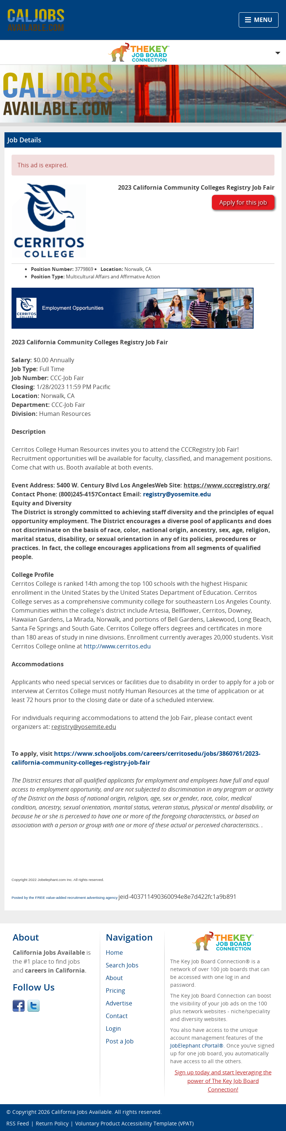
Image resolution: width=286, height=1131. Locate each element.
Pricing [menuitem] (115, 990)
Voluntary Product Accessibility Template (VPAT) (134, 1123)
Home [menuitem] (114, 952)
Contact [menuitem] (117, 1016)
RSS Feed (17, 1123)
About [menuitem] (114, 978)
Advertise (119, 1003)
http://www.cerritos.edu (117, 646)
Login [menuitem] (113, 1028)
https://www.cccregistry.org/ (227, 485)
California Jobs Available (81, 1111)
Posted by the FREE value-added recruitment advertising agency (65, 897)
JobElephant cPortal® (196, 1045)
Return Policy (52, 1123)
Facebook (19, 1006)
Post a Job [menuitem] (120, 1041)
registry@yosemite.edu (177, 494)
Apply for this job (243, 202)
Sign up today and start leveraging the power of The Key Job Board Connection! (223, 1080)
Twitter (33, 1006)
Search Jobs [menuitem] (122, 965)
